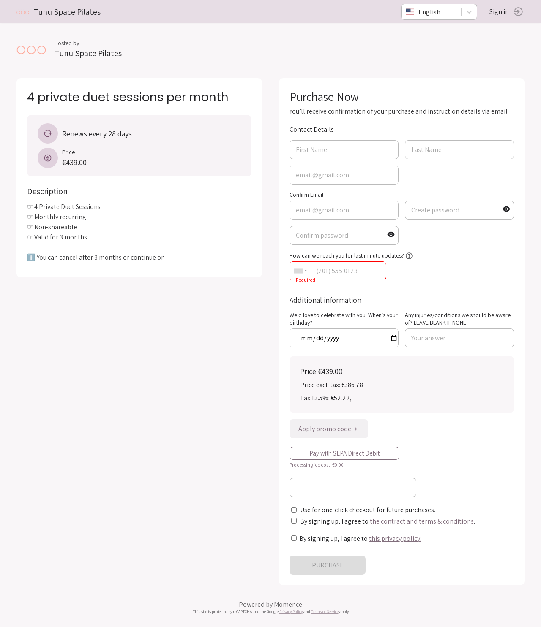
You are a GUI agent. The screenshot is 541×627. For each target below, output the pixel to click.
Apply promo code (328, 428)
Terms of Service (325, 611)
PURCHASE (328, 565)
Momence (288, 604)
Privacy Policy (291, 611)
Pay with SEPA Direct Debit (344, 453)
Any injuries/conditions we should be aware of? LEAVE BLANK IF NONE (458, 318)
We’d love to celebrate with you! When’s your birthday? (344, 318)
